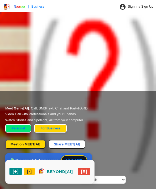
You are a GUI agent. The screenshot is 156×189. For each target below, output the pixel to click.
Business (38, 6)
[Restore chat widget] (56, 171)
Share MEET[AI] (67, 144)
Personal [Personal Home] (18, 128)
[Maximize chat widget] (15, 171)
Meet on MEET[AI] (25, 144)
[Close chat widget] (84, 171)
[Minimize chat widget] (29, 171)
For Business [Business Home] (50, 128)
